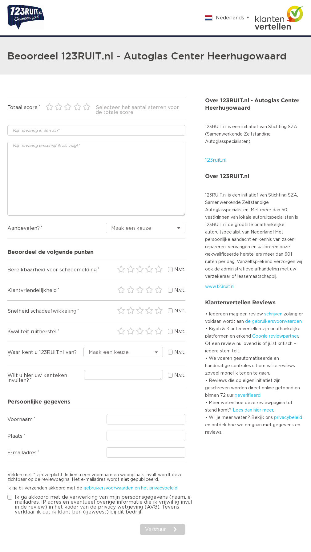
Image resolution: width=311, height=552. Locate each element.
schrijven (273, 314)
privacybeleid (288, 418)
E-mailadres (22, 452)
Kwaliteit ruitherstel (32, 331)
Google (260, 336)
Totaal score (22, 107)
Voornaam (20, 419)
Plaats (14, 436)
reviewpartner (283, 336)
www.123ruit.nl (219, 287)
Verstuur (155, 529)
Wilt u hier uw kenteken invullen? (37, 378)
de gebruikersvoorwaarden (273, 321)
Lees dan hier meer (253, 410)
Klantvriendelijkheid (32, 290)
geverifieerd (248, 395)
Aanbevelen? (23, 228)
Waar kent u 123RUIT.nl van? (42, 352)
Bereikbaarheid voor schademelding (52, 269)
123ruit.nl (216, 160)
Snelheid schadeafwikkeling (41, 311)
